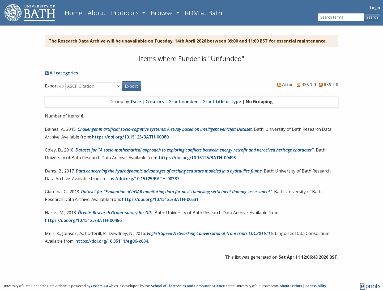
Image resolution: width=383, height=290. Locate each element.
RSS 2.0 (327, 84)
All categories (61, 73)
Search (372, 17)
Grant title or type (221, 101)
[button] (131, 86)
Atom (284, 84)
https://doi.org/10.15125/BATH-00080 (130, 137)
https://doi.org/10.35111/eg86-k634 (111, 241)
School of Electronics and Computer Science (188, 285)
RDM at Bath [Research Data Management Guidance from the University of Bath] (203, 12)
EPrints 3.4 (99, 285)
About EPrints (291, 285)
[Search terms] (341, 17)
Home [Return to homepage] (73, 12)
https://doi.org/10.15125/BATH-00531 (160, 199)
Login (375, 7)
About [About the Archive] (97, 12)
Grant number (183, 101)
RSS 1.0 (305, 84)
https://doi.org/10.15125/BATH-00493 (197, 158)
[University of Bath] (29, 13)
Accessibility (315, 285)
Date (136, 101)
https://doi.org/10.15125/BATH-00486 (83, 220)
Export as (54, 86)
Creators (155, 101)
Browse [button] (162, 12)
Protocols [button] (125, 12)
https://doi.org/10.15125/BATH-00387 (141, 179)
